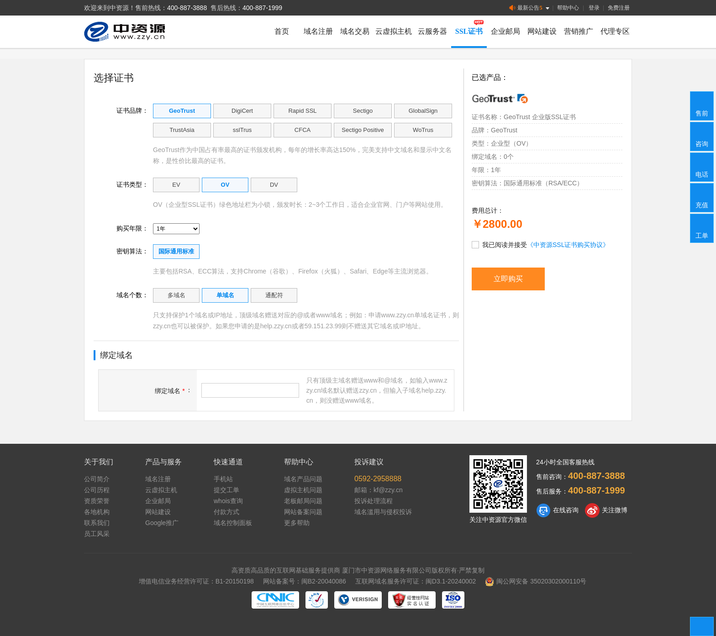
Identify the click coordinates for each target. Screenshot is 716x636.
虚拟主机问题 (303, 490)
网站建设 (542, 31)
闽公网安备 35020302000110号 (535, 581)
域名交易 (354, 31)
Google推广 (162, 522)
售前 (702, 105)
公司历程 (97, 490)
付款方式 (226, 511)
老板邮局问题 (303, 501)
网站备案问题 (303, 511)
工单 (702, 227)
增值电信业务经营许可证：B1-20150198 (196, 581)
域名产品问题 (303, 479)
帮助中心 (568, 8)
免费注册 (619, 8)
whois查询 (228, 501)
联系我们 (97, 522)
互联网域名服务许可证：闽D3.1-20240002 (415, 581)
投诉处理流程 (373, 501)
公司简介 (97, 479)
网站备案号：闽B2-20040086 (304, 581)
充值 (702, 197)
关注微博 (606, 510)
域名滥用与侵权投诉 (383, 511)
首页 (281, 31)
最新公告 (530, 8)
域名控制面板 (233, 522)
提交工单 (226, 490)
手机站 (223, 479)
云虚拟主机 (393, 31)
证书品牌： (132, 110)
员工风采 (97, 533)
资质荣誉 (97, 501)
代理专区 (615, 31)
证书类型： (132, 184)
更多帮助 (297, 522)
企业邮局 (505, 31)
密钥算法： (132, 251)
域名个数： (132, 295)
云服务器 (432, 31)
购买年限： (132, 228)
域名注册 (318, 31)
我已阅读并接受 (540, 244)
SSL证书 (469, 31)
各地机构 (97, 511)
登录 (594, 8)
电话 (702, 166)
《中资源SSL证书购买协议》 (568, 244)
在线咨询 (557, 510)
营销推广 (578, 31)
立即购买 (508, 279)
